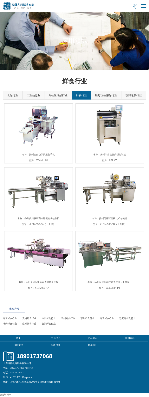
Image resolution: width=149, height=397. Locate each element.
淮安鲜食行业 (10, 323)
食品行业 (12, 95)
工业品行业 (33, 95)
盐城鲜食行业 (29, 323)
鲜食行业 (81, 95)
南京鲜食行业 (10, 318)
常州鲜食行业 (68, 318)
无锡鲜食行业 (29, 318)
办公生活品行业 (58, 95)
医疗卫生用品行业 (106, 95)
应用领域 (55, 345)
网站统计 (5, 394)
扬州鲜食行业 (49, 323)
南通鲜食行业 (107, 318)
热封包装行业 (134, 95)
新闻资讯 (129, 338)
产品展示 (92, 338)
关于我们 (55, 338)
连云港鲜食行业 (127, 318)
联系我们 (92, 345)
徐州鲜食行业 (49, 318)
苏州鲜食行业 (87, 318)
